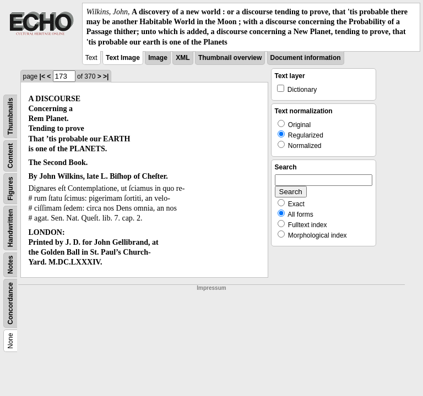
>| (106, 76)
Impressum (211, 288)
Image (157, 58)
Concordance (10, 303)
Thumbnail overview (230, 58)
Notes (10, 264)
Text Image (123, 58)
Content (10, 155)
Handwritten (10, 228)
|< (42, 76)
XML (182, 58)
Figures (10, 188)
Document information (305, 58)
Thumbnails (10, 116)
